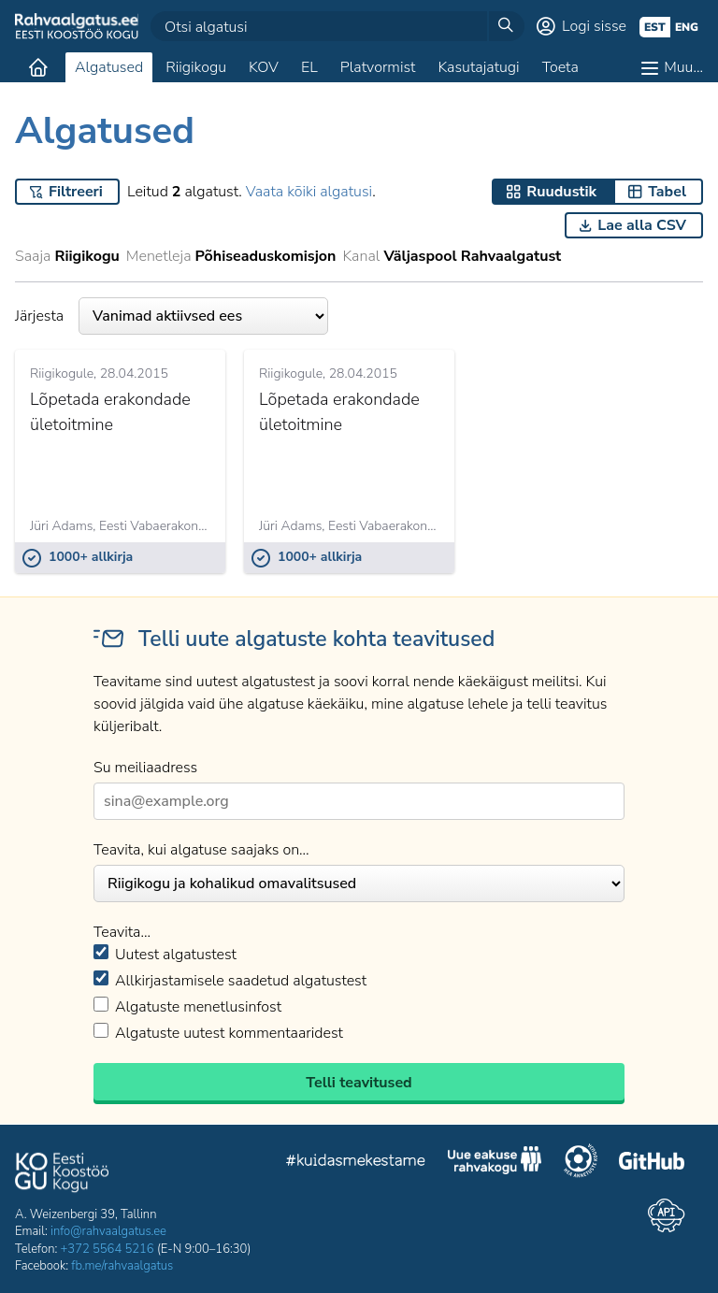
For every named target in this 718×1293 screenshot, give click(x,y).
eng (686, 27)
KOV (264, 67)
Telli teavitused (358, 1082)
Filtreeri (76, 191)
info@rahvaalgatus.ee (108, 1231)
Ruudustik (561, 191)
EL (309, 67)
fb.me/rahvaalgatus (122, 1265)
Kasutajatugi (478, 67)
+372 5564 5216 (107, 1249)
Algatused (109, 67)
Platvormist (378, 67)
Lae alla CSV (641, 225)
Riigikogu (195, 67)
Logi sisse (594, 26)
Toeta (560, 67)
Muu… (683, 67)
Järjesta (171, 316)
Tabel (667, 191)
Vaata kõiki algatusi (309, 191)
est (655, 27)
